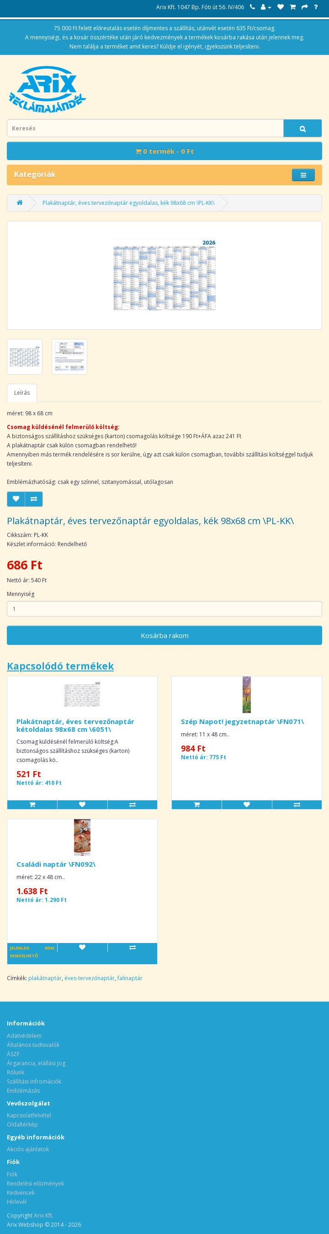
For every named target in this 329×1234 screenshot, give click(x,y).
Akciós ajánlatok (28, 1149)
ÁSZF (13, 1054)
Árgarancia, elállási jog (36, 1063)
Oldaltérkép (22, 1124)
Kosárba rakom (165, 635)
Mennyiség (20, 594)
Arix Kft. (43, 1215)
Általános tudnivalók (33, 1045)
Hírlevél (17, 1202)
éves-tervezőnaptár (89, 978)
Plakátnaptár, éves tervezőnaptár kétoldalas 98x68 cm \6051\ (75, 725)
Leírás (22, 393)
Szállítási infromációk (34, 1081)
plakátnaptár (45, 978)
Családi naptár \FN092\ (56, 864)
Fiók (12, 1174)
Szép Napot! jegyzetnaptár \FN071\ (242, 721)
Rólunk (15, 1072)
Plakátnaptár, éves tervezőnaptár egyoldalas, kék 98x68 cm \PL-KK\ (128, 203)
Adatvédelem (24, 1036)
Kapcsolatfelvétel (29, 1115)
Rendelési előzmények (35, 1183)
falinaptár (130, 978)
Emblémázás (23, 1091)
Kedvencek (21, 1192)
